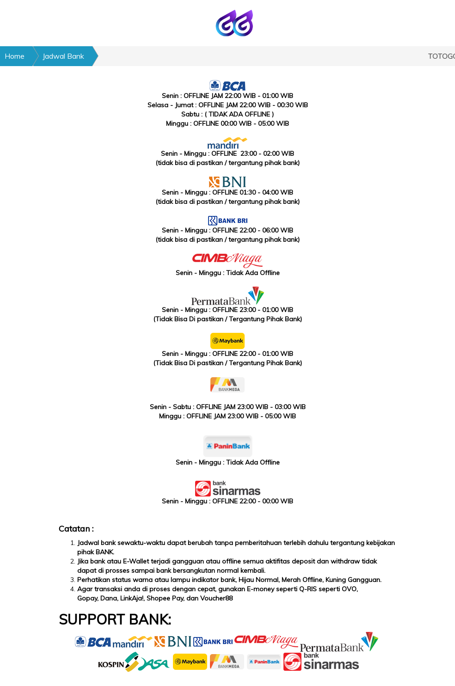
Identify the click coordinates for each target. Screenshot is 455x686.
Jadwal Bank (63, 56)
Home (15, 56)
